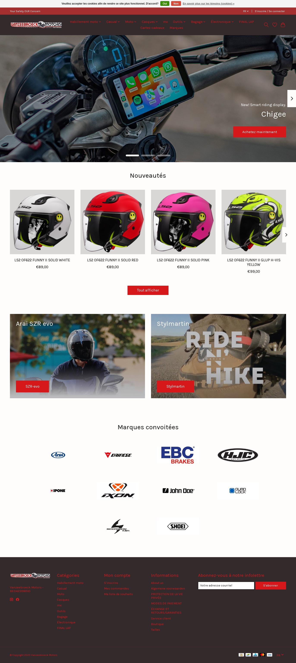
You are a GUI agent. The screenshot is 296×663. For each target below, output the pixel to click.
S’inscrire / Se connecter (270, 11)
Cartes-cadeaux (152, 28)
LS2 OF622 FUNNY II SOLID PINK (183, 260)
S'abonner (270, 585)
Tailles (155, 630)
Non (175, 3)
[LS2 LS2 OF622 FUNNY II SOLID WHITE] (42, 222)
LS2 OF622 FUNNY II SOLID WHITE (42, 260)
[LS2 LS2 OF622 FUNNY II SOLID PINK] (183, 222)
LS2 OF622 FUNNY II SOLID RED (112, 260)
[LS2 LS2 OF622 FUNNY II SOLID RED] (112, 222)
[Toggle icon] (266, 25)
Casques (63, 600)
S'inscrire (111, 583)
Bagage (62, 617)
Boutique (157, 624)
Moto (60, 594)
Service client (161, 618)
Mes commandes (116, 588)
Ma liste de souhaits (118, 594)
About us (157, 583)
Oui (165, 3)
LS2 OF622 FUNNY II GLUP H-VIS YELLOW (253, 262)
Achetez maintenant (259, 131)
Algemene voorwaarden (168, 588)
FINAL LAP (246, 22)
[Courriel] (226, 585)
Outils (61, 611)
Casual (62, 588)
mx (165, 22)
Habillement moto (70, 583)
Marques (176, 28)
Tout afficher (148, 290)
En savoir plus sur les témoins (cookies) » (208, 3)
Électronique (66, 622)
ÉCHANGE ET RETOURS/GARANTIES (166, 610)
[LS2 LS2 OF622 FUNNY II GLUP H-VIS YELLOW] (254, 222)
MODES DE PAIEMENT (166, 603)
